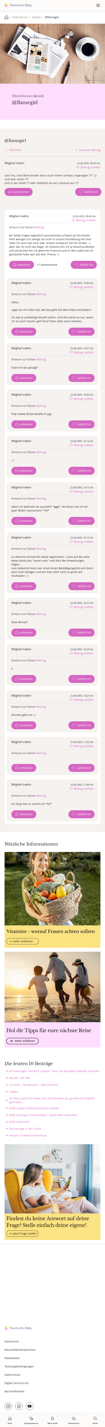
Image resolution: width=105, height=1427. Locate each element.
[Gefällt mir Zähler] (88, 192)
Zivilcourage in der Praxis (25, 1128)
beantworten (21, 192)
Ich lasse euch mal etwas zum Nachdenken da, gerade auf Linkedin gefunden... (52, 1100)
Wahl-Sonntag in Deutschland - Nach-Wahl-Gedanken (43, 1115)
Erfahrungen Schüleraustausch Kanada (34, 1108)
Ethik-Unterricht (19, 1122)
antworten (23, 265)
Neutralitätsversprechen (20, 1349)
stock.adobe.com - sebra (94, 80)
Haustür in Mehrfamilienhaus (28, 1135)
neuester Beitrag (89, 150)
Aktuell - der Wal (19, 1078)
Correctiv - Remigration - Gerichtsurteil (33, 1084)
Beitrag (39, 227)
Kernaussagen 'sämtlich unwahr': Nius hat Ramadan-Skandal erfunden (54, 1071)
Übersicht (15, 150)
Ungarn (14, 1091)
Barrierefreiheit (14, 1391)
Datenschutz (12, 1374)
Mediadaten (12, 1358)
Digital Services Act (17, 1383)
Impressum (12, 1341)
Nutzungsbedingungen (19, 1366)
